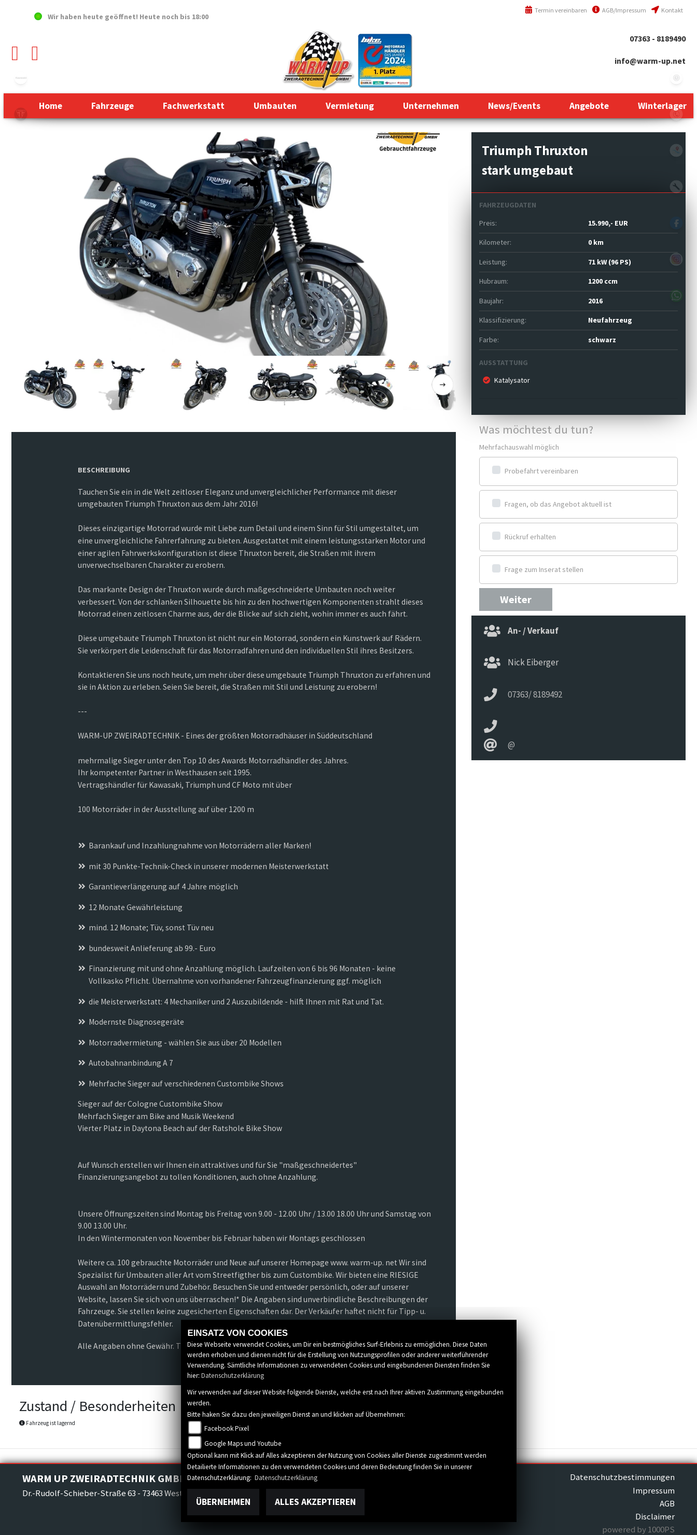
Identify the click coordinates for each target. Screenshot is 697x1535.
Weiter (516, 599)
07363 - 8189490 (658, 39)
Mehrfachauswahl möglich (519, 447)
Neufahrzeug (610, 320)
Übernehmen (223, 1502)
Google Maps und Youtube (243, 1443)
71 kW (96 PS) (609, 262)
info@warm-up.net (650, 61)
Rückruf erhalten (530, 536)
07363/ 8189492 (535, 694)
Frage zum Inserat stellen (544, 569)
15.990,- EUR (608, 223)
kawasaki (20, 77)
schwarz (602, 339)
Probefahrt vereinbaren (541, 471)
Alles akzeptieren (315, 1502)
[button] (112, 106)
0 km (596, 242)
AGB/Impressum (619, 10)
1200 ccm (603, 281)
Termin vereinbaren (556, 10)
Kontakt (667, 10)
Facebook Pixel (226, 1428)
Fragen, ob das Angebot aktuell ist (558, 504)
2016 (595, 300)
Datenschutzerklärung (232, 1375)
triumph (20, 114)
